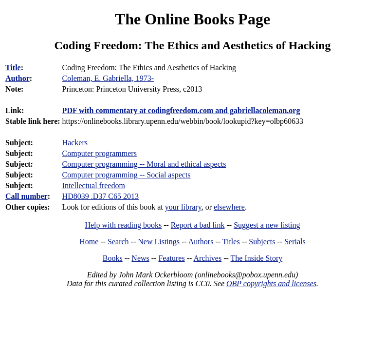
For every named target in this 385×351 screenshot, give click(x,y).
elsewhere (229, 207)
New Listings (159, 241)
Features (171, 258)
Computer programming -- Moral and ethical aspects (144, 164)
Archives (207, 258)
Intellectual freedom (93, 185)
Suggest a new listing (267, 225)
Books (113, 258)
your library (183, 207)
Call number (26, 196)
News (140, 258)
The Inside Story (257, 258)
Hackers (75, 142)
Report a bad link (198, 225)
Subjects (262, 241)
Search (118, 241)
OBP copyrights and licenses (271, 283)
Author (17, 78)
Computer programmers (99, 153)
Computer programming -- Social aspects (126, 175)
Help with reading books (123, 225)
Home (88, 241)
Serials (295, 241)
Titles (231, 241)
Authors (201, 241)
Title (13, 67)
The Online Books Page (192, 19)
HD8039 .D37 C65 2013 (100, 196)
